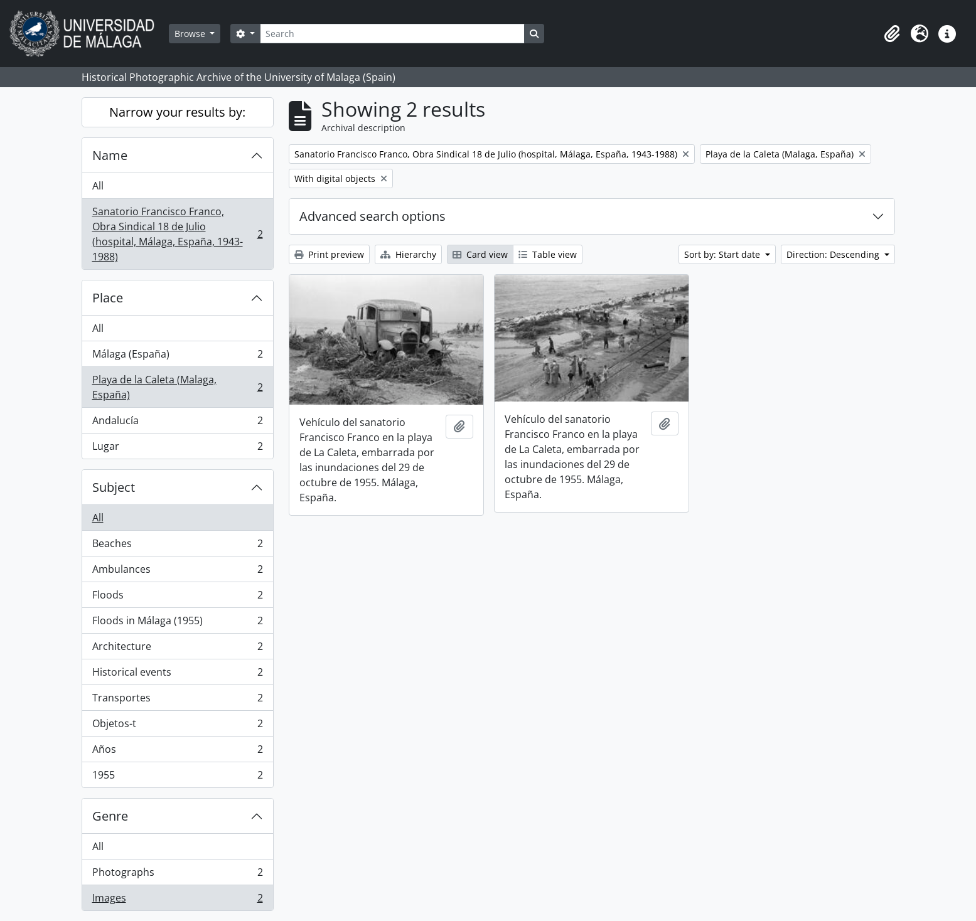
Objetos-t (177, 726)
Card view (480, 254)
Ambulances (177, 572)
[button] (892, 34)
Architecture (177, 649)
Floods (177, 597)
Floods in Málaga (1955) (177, 623)
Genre (110, 815)
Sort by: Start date (723, 254)
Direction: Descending (834, 254)
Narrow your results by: (177, 112)
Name (109, 155)
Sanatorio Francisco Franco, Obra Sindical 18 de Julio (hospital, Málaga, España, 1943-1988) (177, 234)
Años (177, 752)
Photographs (177, 875)
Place (107, 297)
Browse (191, 34)
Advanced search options (372, 216)
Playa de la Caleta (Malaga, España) (177, 387)
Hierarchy (408, 254)
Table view (547, 254)
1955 (177, 777)
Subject (113, 487)
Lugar (177, 449)
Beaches (177, 546)
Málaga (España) (177, 356)
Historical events (177, 674)
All (98, 186)
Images (177, 900)
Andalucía (177, 423)
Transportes (177, 700)
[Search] (392, 33)
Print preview (329, 254)
